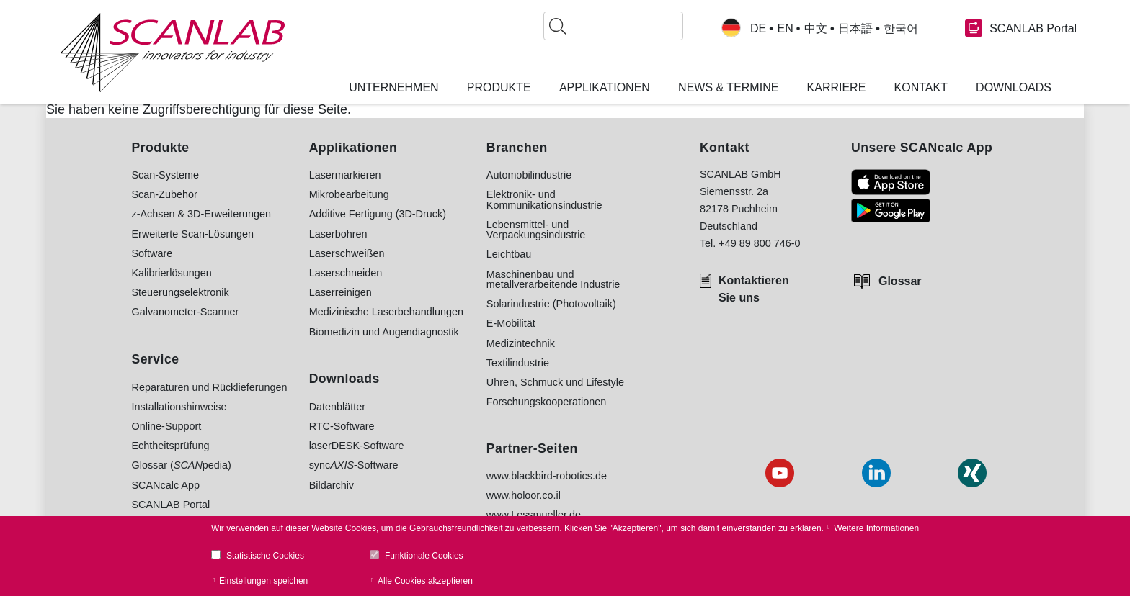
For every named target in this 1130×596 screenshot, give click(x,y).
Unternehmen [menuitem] (393, 88)
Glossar (900, 281)
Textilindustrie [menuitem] (517, 363)
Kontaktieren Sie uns (754, 289)
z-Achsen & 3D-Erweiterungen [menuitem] (202, 214)
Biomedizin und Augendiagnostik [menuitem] (384, 332)
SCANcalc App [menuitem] (166, 485)
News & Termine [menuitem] (728, 88)
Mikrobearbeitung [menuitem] (349, 194)
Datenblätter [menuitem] (337, 407)
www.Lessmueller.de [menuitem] (533, 515)
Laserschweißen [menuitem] (347, 253)
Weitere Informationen (876, 528)
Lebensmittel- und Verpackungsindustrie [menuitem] (536, 230)
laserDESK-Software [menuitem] (356, 446)
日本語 (855, 29)
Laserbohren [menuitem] (338, 234)
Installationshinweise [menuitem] (179, 407)
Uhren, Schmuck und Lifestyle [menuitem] (555, 382)
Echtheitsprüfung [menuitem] (171, 446)
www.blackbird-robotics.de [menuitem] (546, 476)
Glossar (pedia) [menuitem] (181, 465)
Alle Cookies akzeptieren (425, 581)
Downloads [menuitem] (1013, 88)
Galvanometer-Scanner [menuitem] (185, 312)
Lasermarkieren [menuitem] (345, 175)
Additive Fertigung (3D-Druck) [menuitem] (377, 214)
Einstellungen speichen (263, 581)
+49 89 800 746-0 (759, 243)
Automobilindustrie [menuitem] (528, 175)
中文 (815, 29)
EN (785, 29)
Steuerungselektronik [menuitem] (180, 292)
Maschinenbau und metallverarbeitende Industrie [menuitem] (553, 279)
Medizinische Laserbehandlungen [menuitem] (386, 312)
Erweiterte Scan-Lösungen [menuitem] (193, 234)
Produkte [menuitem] (499, 88)
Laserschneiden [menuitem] (346, 273)
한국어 (901, 29)
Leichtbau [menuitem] (508, 254)
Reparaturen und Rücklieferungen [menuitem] (210, 387)
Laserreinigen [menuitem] (340, 292)
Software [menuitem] (152, 253)
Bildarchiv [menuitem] (331, 485)
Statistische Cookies (265, 556)
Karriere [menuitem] (836, 88)
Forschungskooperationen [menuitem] (546, 402)
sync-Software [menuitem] (354, 465)
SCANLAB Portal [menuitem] (171, 505)
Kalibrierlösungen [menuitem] (172, 273)
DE (758, 29)
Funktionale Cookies (424, 556)
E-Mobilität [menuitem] (510, 323)
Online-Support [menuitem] (167, 426)
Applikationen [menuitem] (604, 88)
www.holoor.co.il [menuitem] (523, 495)
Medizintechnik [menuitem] (520, 343)
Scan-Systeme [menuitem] (166, 175)
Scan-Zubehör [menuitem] (164, 194)
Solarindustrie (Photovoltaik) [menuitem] (551, 304)
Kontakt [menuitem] (921, 88)
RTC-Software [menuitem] (342, 426)
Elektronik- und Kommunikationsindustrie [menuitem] (544, 199)
